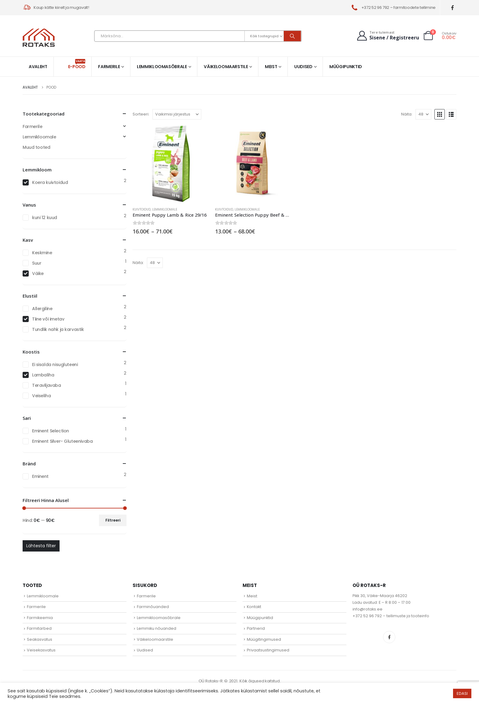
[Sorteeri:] (176, 114)
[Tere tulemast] (387, 35)
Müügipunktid (345, 67)
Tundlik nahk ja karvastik (58, 329)
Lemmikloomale (164, 209)
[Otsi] (292, 36)
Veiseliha (41, 396)
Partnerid (256, 628)
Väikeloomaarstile (226, 67)
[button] (439, 114)
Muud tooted (36, 147)
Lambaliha (43, 375)
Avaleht (38, 67)
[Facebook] (452, 8)
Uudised (303, 67)
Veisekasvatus (41, 650)
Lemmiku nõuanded (156, 628)
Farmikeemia (40, 617)
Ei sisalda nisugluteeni (55, 364)
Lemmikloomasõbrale (162, 67)
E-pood (77, 64)
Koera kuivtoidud (50, 182)
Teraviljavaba (46, 385)
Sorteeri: (141, 114)
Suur (36, 263)
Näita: (406, 114)
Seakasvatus (39, 639)
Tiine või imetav (48, 319)
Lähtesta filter (41, 546)
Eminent (40, 476)
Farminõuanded (153, 606)
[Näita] (423, 114)
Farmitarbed (39, 628)
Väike (38, 273)
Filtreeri (112, 520)
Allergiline (42, 309)
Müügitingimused (264, 639)
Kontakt (254, 606)
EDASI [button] (462, 693)
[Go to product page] (171, 164)
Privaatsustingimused (268, 650)
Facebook (389, 637)
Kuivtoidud (142, 209)
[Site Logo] (39, 37)
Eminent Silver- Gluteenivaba (62, 441)
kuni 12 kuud (44, 218)
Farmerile (109, 67)
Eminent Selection (50, 431)
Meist (271, 67)
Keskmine (42, 253)
